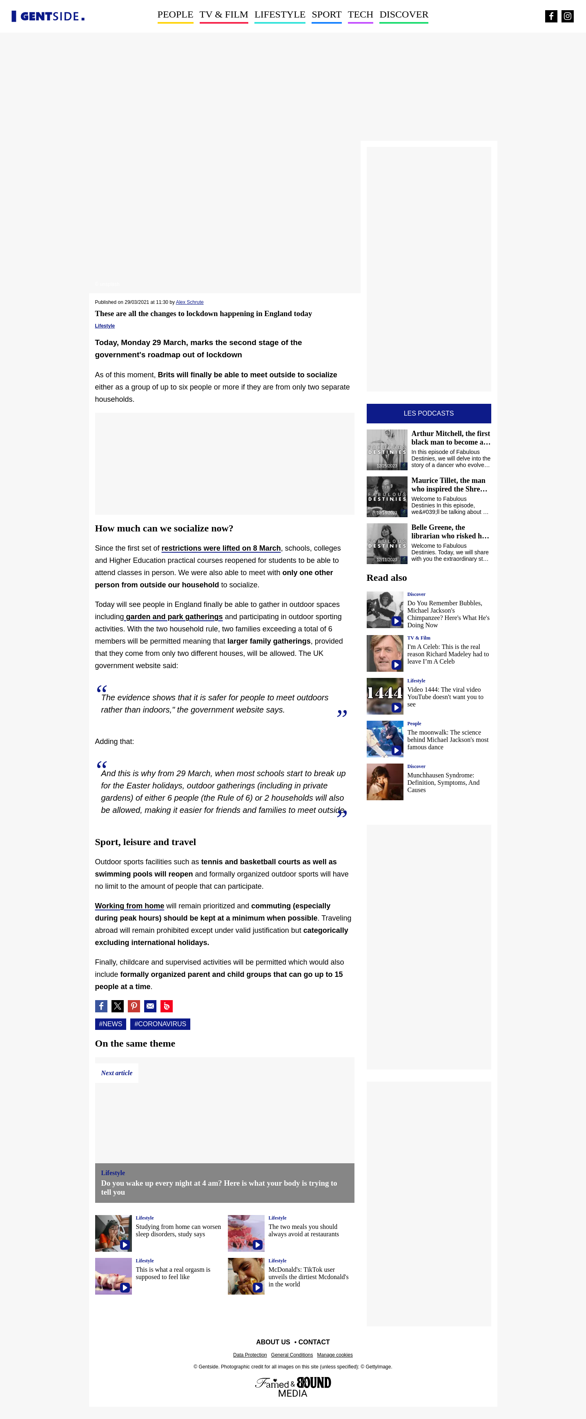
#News (111, 1024)
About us (273, 1342)
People (176, 14)
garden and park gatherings (173, 617)
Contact (314, 1342)
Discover (403, 14)
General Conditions (292, 1355)
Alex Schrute (190, 302)
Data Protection (250, 1355)
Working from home (130, 906)
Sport (326, 14)
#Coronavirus (160, 1024)
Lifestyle (279, 14)
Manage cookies (335, 1355)
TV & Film (224, 14)
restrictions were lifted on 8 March (221, 548)
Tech (361, 14)
